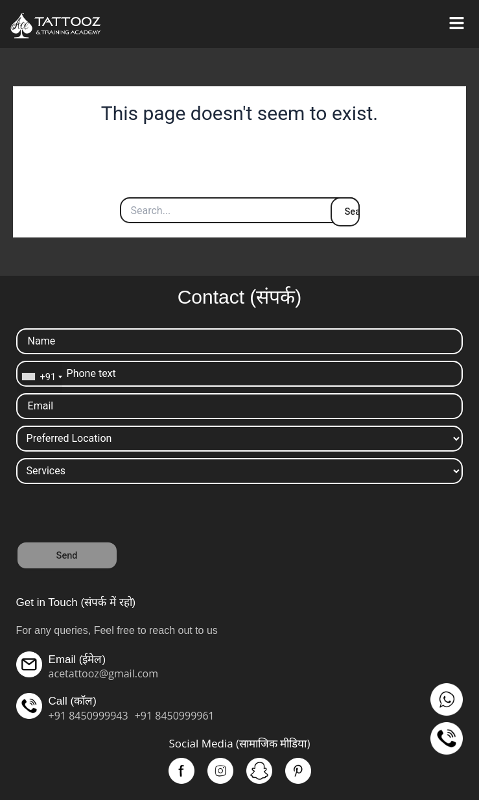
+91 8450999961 (175, 716)
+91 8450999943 (88, 716)
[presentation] (114, 516)
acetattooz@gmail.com (103, 673)
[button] (456, 24)
